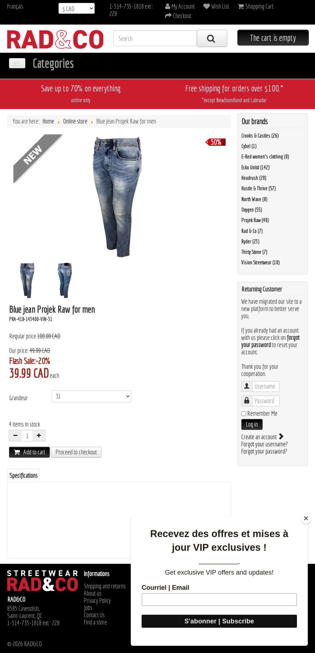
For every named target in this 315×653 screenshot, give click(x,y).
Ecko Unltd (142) (255, 167)
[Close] (306, 518)
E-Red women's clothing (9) (265, 157)
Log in (252, 424)
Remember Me (262, 413)
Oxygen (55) (251, 210)
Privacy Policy (97, 600)
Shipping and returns (105, 586)
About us (93, 593)
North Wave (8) (254, 199)
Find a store (95, 622)
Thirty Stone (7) (254, 252)
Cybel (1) (248, 146)
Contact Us (94, 615)
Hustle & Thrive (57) (258, 188)
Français (15, 6)
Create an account (262, 437)
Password (250, 397)
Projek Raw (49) (255, 220)
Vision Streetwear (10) (260, 262)
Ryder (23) (250, 242)
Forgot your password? (264, 451)
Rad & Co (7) (252, 231)
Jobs (88, 607)
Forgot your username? (264, 444)
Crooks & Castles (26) (260, 136)
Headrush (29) (253, 178)
